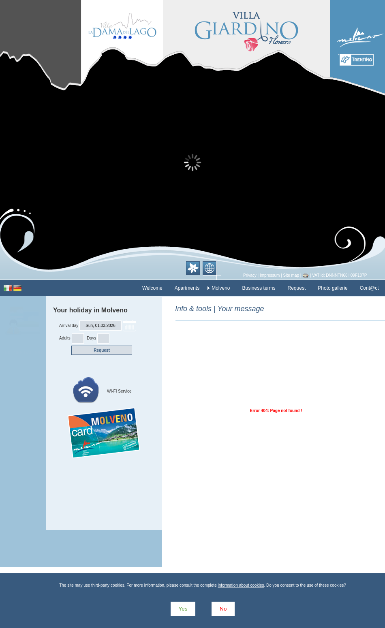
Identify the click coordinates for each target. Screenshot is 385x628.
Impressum (270, 275)
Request (297, 288)
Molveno (221, 288)
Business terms (259, 288)
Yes (183, 609)
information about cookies (241, 585)
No (223, 609)
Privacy (250, 275)
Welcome (152, 288)
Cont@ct (369, 288)
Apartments (187, 288)
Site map (291, 275)
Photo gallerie (332, 288)
